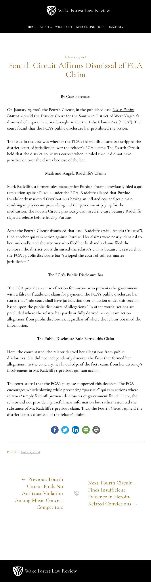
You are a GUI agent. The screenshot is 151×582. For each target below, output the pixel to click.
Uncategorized (30, 452)
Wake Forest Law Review (84, 10)
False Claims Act (103, 122)
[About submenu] (51, 27)
